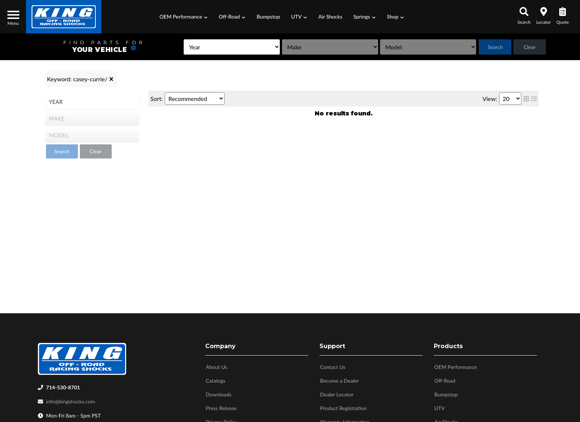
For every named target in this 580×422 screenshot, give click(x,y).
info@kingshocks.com (70, 401)
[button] (183, 16)
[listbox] (194, 47)
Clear (528, 47)
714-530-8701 (63, 387)
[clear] (111, 79)
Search (489, 47)
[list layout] (534, 98)
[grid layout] (526, 98)
